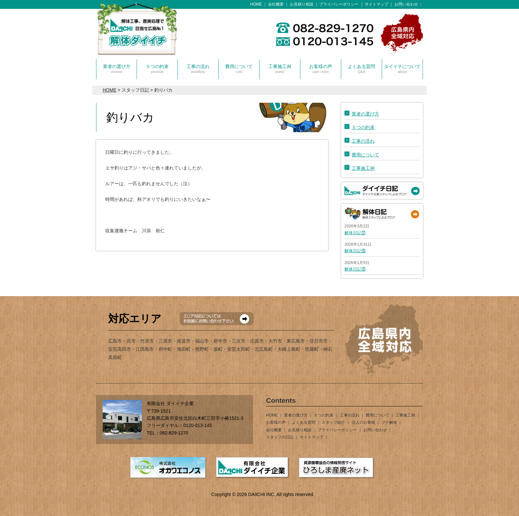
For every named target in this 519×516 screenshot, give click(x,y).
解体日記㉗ (355, 232)
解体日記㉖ (355, 250)
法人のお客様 (363, 422)
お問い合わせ (406, 4)
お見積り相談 (301, 4)
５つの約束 (157, 69)
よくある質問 (361, 69)
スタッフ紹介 (333, 422)
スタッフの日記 (279, 437)
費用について (239, 69)
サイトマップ (376, 4)
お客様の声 (320, 69)
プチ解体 (389, 422)
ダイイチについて (402, 69)
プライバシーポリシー (339, 4)
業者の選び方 (116, 69)
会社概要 (276, 4)
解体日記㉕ (355, 269)
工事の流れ (198, 69)
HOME (256, 4)
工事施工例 (279, 69)
